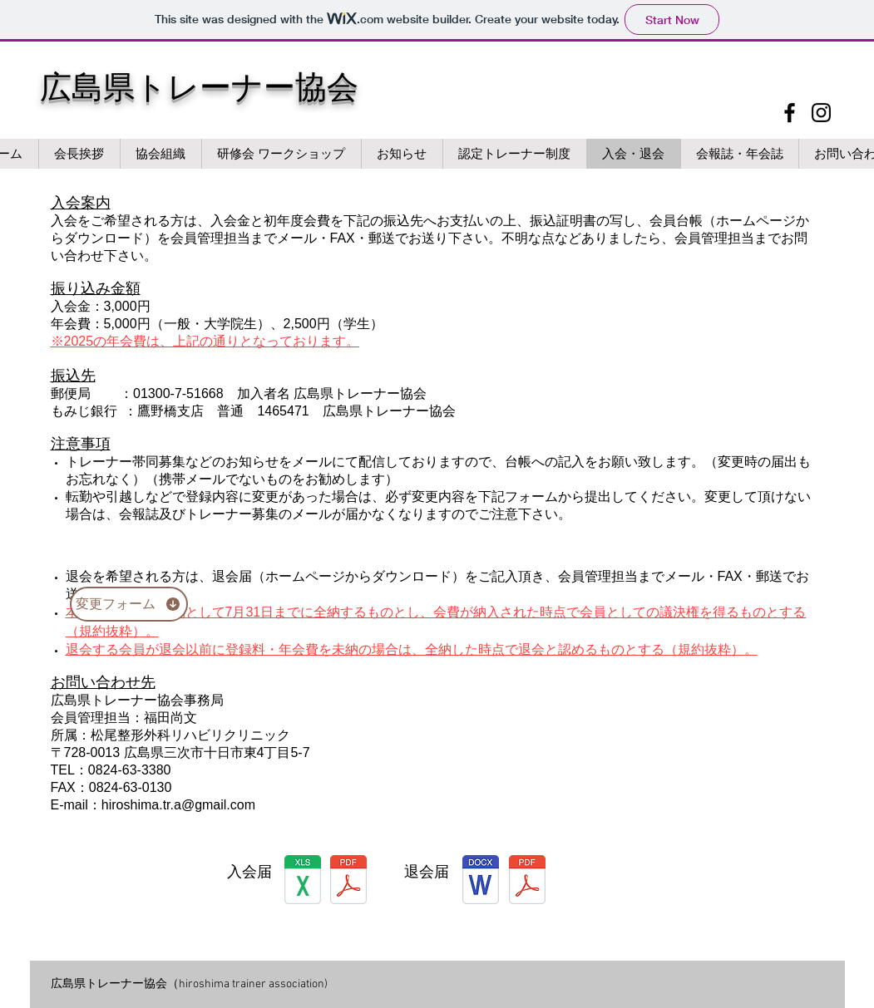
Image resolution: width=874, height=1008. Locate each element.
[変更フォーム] (129, 604)
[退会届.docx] (480, 881)
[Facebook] (789, 112)
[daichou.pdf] (348, 881)
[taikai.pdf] (527, 881)
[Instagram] (821, 112)
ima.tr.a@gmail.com (196, 805)
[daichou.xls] (302, 881)
